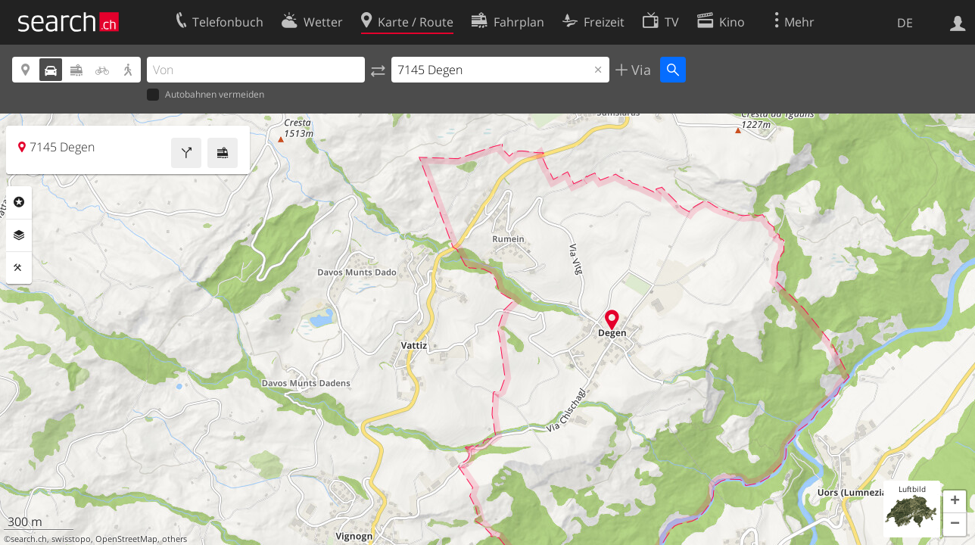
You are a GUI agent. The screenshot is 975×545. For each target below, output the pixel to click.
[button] (954, 501)
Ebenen (19, 235)
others (174, 539)
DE (905, 22)
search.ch (29, 539)
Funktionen (19, 268)
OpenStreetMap (126, 539)
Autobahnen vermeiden (205, 95)
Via (639, 70)
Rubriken (19, 202)
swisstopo (71, 539)
